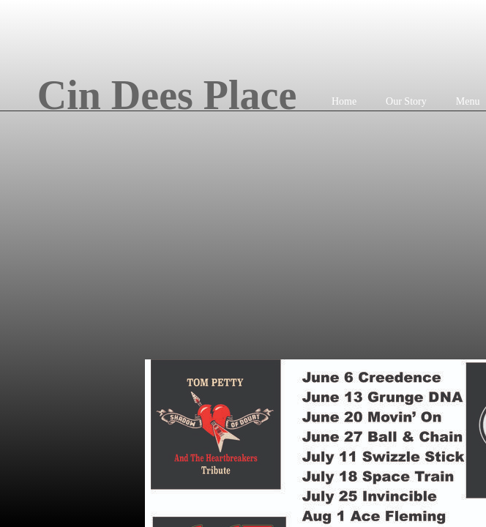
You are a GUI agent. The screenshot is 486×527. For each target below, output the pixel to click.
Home (344, 101)
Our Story (406, 101)
